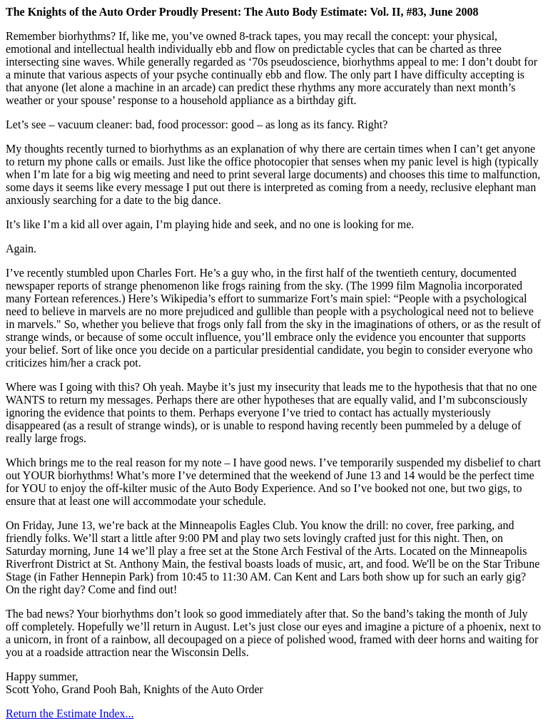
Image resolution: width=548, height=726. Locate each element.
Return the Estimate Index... (70, 713)
